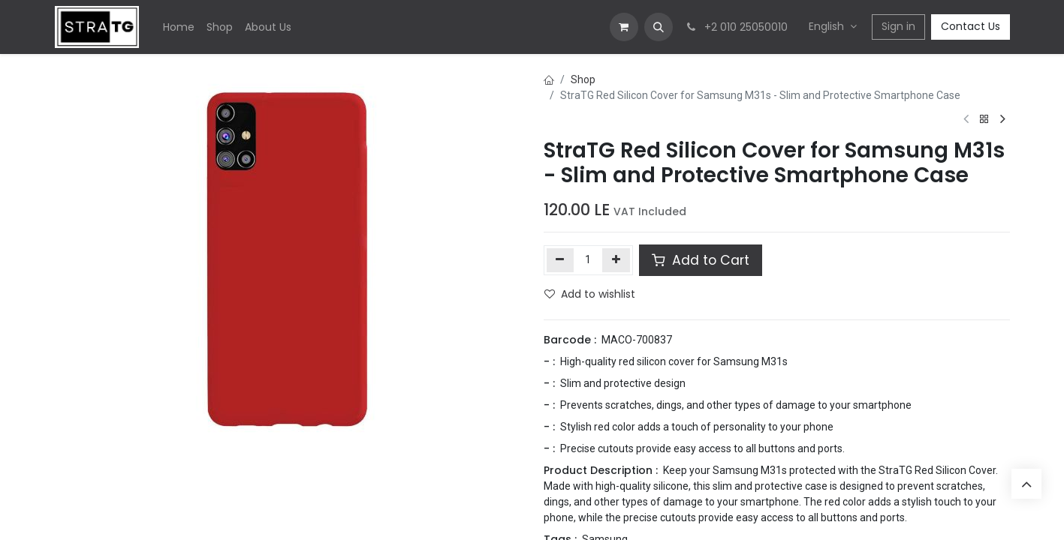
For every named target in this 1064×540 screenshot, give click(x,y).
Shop (583, 80)
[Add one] (616, 260)
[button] (658, 27)
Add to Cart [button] (700, 260)
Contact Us (970, 26)
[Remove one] (560, 260)
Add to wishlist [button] (589, 294)
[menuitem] (178, 27)
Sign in (898, 26)
